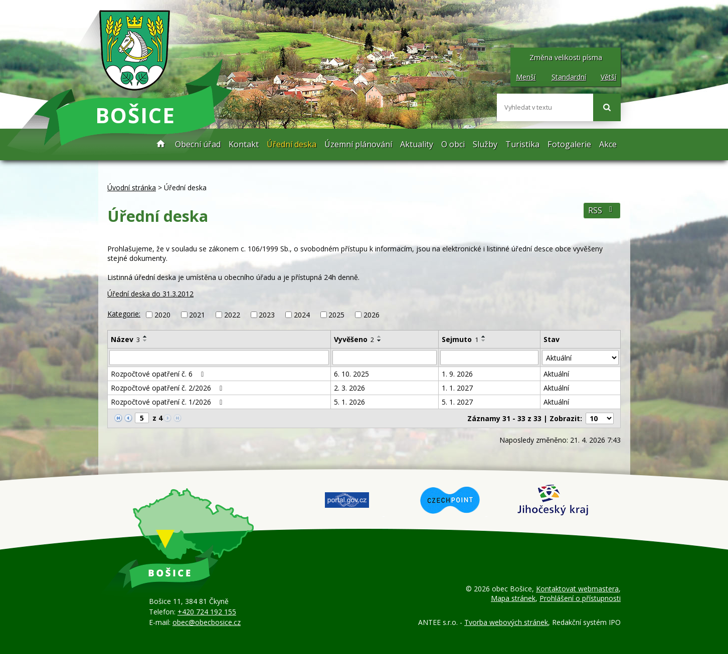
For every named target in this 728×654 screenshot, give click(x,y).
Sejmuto (460, 339)
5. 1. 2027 (457, 402)
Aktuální (556, 374)
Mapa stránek (513, 598)
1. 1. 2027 (457, 388)
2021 (197, 314)
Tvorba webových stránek (506, 622)
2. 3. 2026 (349, 388)
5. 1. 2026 (349, 402)
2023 (267, 314)
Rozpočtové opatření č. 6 (159, 374)
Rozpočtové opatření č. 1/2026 (168, 402)
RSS (602, 210)
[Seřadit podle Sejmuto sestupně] (483, 341)
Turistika (522, 144)
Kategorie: (123, 313)
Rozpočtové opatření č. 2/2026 (168, 388)
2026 (371, 314)
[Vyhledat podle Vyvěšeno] (384, 357)
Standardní (569, 77)
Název (125, 339)
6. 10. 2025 (351, 374)
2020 (162, 314)
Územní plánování (358, 144)
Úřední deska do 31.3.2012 (150, 293)
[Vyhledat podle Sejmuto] (489, 357)
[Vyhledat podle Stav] (580, 357)
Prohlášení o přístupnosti (580, 598)
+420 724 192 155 (206, 611)
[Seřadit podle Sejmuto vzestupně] (483, 337)
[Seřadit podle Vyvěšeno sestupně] (379, 341)
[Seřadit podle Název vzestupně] (145, 337)
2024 (302, 314)
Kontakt (244, 144)
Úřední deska (291, 144)
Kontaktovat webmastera (577, 588)
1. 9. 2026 (457, 374)
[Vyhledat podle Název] (219, 357)
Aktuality (416, 144)
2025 (336, 314)
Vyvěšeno (354, 339)
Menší (525, 77)
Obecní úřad (198, 144)
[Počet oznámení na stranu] (600, 418)
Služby (485, 144)
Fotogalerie (569, 144)
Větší (608, 77)
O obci (453, 144)
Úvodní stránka (161, 144)
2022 (232, 314)
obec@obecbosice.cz (206, 622)
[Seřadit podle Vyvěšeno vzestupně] (379, 337)
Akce (608, 144)
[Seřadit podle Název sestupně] (145, 341)
